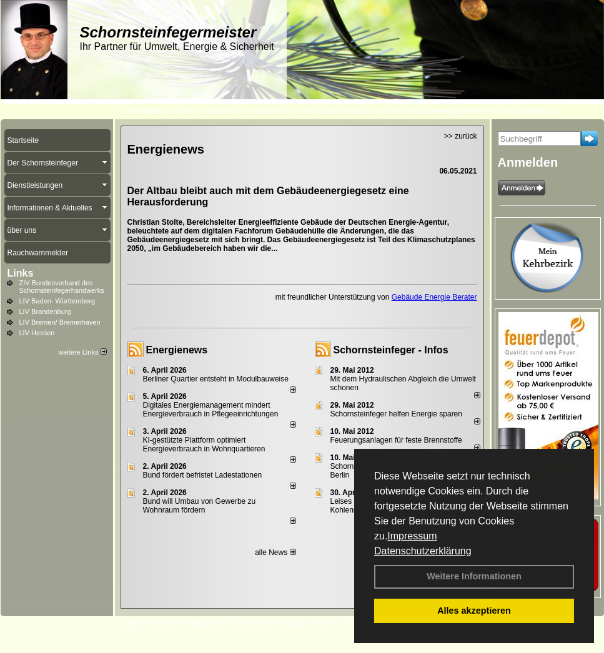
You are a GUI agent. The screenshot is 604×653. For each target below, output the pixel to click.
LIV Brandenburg (45, 311)
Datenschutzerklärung (423, 551)
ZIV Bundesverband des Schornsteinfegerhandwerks (61, 286)
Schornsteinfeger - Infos (391, 350)
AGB (352, 622)
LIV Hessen (37, 332)
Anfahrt (324, 622)
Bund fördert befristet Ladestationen (202, 475)
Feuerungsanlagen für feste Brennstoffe (396, 440)
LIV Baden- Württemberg (57, 301)
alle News (275, 552)
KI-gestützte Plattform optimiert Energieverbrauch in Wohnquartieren (204, 444)
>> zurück (460, 136)
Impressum (412, 536)
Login (130, 622)
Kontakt (161, 622)
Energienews (177, 350)
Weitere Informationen (474, 576)
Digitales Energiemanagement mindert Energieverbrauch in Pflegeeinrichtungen (211, 409)
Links (20, 273)
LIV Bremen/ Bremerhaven (60, 322)
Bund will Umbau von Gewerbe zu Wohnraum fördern (199, 505)
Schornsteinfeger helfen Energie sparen (396, 414)
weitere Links (82, 352)
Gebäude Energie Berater (434, 297)
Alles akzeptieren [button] (474, 611)
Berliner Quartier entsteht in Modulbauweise (216, 379)
